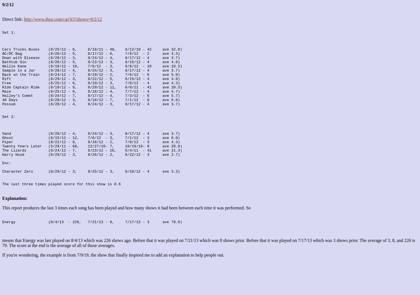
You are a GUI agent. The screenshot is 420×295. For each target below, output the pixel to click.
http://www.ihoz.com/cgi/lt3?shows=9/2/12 (63, 19)
